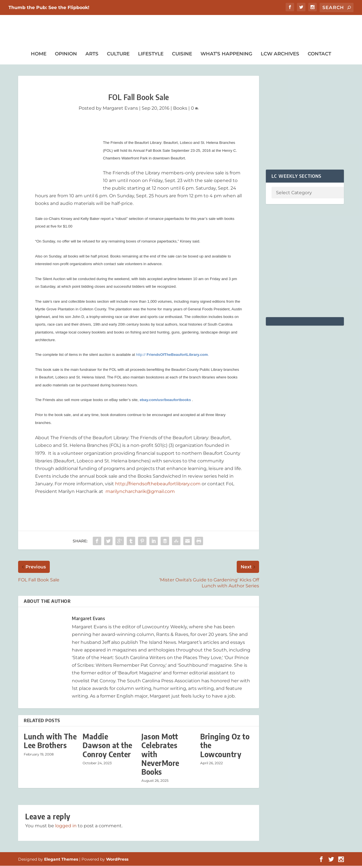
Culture (118, 54)
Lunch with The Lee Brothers (50, 741)
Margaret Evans (120, 108)
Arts (91, 54)
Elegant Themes (61, 859)
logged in (66, 826)
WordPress (117, 859)
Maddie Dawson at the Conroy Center (107, 745)
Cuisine (182, 54)
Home (38, 54)
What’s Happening (226, 54)
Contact (319, 54)
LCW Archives (280, 54)
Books (180, 108)
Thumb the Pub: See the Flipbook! (48, 7)
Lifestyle (150, 54)
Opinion (66, 54)
